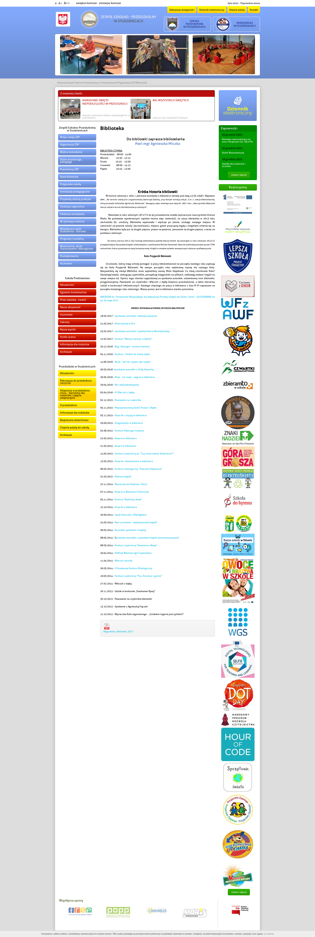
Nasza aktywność (70, 307)
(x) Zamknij (268, 934)
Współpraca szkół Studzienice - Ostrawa (73, 230)
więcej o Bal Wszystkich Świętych (170, 118)
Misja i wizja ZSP (70, 137)
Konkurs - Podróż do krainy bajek (132, 354)
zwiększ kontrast (86, 3)
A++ (67, 3)
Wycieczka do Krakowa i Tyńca (131, 484)
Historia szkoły (237, 9)
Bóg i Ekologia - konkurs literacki (132, 346)
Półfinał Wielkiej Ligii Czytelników (133, 553)
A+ (60, 3)
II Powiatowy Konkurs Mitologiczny (133, 568)
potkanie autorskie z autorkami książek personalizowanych (147, 537)
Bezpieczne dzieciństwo (74, 420)
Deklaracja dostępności (181, 9)
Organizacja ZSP (126, 82)
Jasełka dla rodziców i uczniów (233, 165)
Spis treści (233, 3)
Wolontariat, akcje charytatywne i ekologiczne (76, 247)
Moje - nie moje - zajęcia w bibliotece (135, 377)
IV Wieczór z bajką (125, 392)
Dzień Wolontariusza (233, 152)
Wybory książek (123, 476)
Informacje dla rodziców (74, 344)
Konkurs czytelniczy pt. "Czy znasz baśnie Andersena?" (144, 453)
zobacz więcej (238, 174)
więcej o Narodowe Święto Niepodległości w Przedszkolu (106, 116)
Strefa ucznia (68, 337)
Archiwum (66, 263)
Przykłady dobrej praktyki (75, 199)
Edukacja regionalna (72, 206)
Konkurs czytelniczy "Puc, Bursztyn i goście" (138, 576)
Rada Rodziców (69, 177)
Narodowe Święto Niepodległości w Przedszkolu (104, 102)
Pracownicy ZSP (69, 169)
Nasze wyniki (68, 329)
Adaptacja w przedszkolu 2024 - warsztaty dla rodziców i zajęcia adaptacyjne (75, 394)
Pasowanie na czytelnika (128, 400)
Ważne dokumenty (71, 152)
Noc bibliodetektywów (127, 384)
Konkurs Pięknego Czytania (129, 430)
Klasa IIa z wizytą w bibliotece (131, 415)
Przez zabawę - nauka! (73, 299)
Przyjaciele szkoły (70, 184)
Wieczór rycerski (123, 560)
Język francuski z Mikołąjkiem (130, 514)
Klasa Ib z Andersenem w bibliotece (134, 461)
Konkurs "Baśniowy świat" (128, 499)
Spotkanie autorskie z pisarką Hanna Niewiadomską (142, 331)
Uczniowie (66, 314)
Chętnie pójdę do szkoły (74, 427)
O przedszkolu (68, 405)
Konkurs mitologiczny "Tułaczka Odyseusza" (138, 469)
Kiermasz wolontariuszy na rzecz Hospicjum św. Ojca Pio (237, 140)
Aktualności (67, 285)
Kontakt (254, 9)
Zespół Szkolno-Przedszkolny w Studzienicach (91, 82)
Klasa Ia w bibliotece (126, 438)
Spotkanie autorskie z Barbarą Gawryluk (136, 316)
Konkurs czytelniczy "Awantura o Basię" (136, 545)
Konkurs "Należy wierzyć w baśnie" (133, 339)
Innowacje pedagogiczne (75, 191)
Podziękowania (69, 256)
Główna (61, 82)
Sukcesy (65, 322)
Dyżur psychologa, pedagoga (71, 161)
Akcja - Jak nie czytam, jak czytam (132, 361)
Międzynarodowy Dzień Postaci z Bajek (135, 407)
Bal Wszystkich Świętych (171, 100)
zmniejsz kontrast (110, 3)
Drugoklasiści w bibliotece (129, 423)
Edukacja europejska (72, 214)
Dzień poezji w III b (125, 323)
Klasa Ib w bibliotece (126, 507)
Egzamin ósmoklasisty (73, 292)
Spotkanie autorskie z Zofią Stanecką (134, 369)
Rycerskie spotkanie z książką (130, 530)
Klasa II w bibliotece (125, 446)
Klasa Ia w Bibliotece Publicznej (132, 491)
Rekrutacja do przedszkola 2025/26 (76, 382)
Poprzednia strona (250, 3)
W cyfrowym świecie (72, 221)
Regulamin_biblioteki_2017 (118, 631)
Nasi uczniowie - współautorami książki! (136, 522)
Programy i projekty (72, 238)
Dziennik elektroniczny (211, 9)
